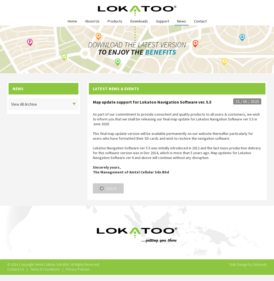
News (181, 21)
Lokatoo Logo (137, 10)
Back (108, 188)
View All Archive (24, 104)
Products (115, 21)
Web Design (238, 264)
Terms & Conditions (45, 269)
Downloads (139, 21)
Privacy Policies (78, 269)
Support (162, 21)
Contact (200, 21)
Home (72, 21)
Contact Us (15, 269)
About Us (92, 21)
